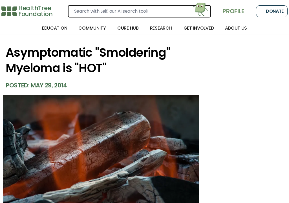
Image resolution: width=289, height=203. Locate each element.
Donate (272, 11)
